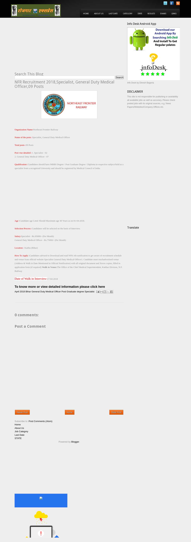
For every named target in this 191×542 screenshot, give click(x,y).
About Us (98, 13)
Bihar (28, 291)
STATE (18, 438)
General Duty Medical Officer (46, 291)
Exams (163, 13)
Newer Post (22, 412)
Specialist (89, 291)
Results (151, 13)
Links (173, 13)
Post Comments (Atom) (40, 421)
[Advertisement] (44, 46)
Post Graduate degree (72, 291)
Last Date (113, 13)
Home (86, 13)
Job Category (21, 431)
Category (127, 13)
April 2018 (20, 291)
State (140, 13)
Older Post (116, 412)
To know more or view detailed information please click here (60, 286)
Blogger (75, 441)
